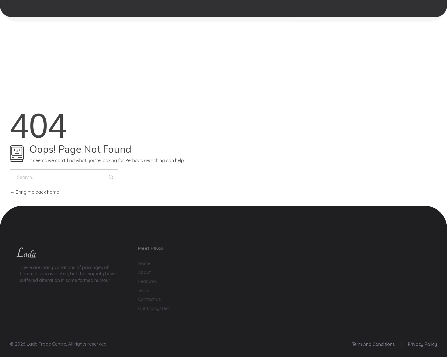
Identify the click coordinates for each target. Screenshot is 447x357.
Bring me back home (34, 192)
